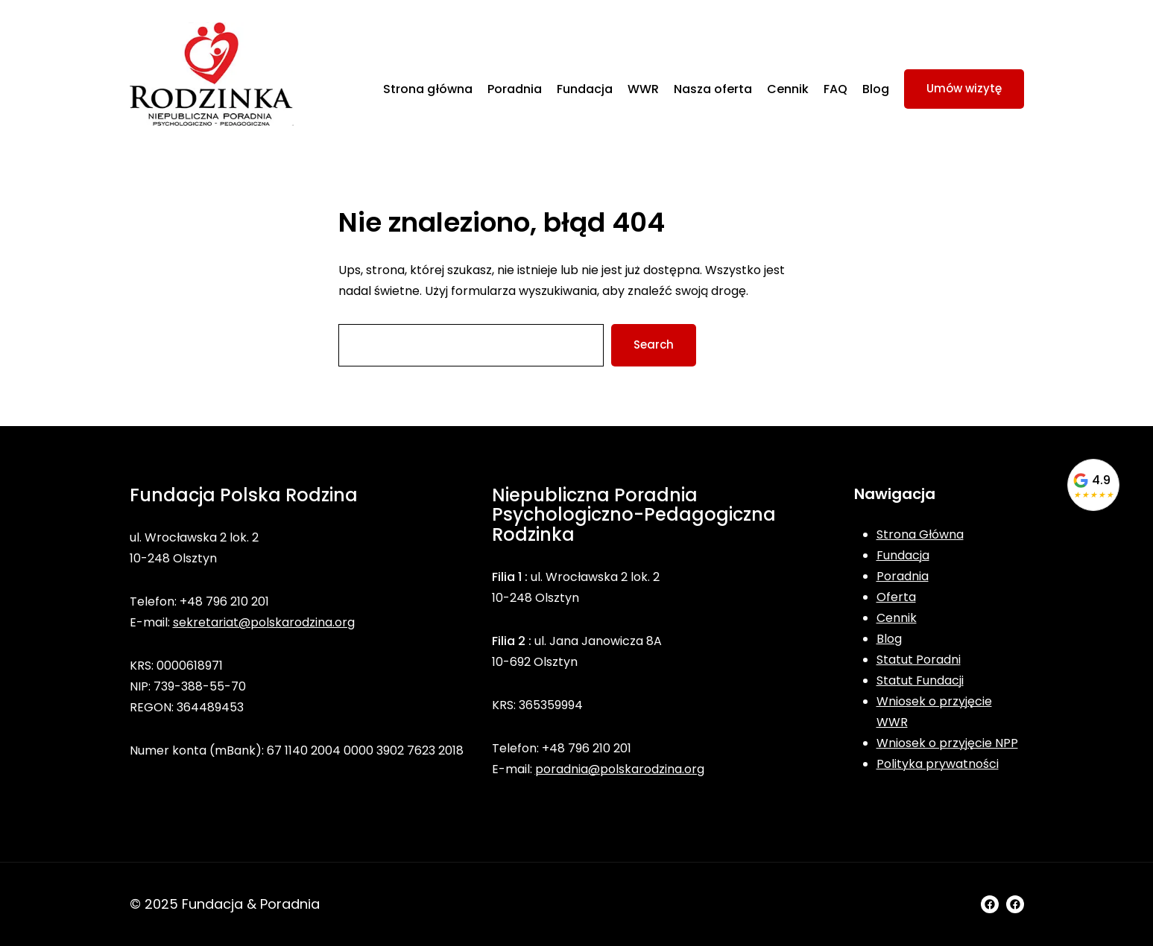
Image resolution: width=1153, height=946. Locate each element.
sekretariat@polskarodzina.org (264, 622)
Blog (889, 638)
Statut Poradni (918, 659)
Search (654, 344)
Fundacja (902, 555)
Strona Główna (920, 534)
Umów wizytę (964, 88)
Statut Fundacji (920, 680)
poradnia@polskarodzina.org (619, 769)
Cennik (896, 617)
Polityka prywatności (937, 763)
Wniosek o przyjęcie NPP (947, 743)
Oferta (896, 597)
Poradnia (902, 576)
